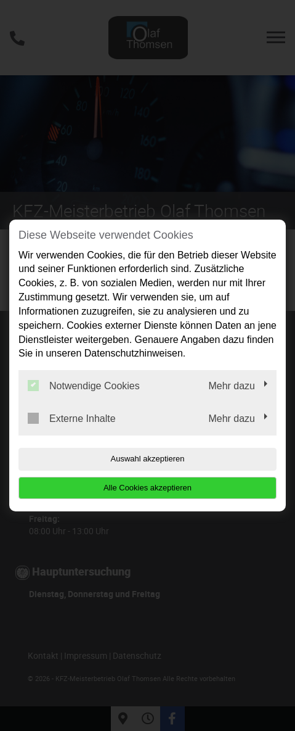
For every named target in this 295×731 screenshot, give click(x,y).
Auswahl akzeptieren (148, 458)
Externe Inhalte (72, 418)
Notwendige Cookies (84, 385)
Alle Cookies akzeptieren (147, 487)
